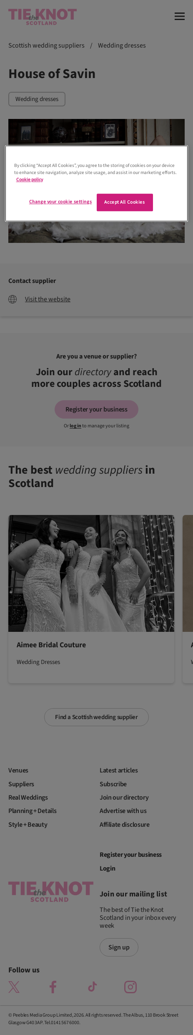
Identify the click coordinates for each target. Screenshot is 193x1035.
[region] (96, 183)
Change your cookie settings (60, 201)
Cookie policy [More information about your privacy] (29, 179)
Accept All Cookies (124, 202)
